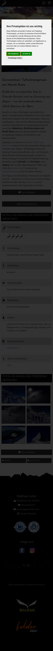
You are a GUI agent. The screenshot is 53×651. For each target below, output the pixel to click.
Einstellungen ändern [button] (15, 58)
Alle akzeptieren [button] (13, 54)
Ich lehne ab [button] (26, 54)
